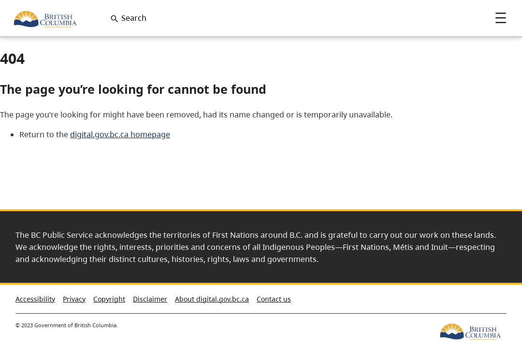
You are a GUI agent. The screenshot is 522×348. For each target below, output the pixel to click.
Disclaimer (150, 299)
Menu (501, 18)
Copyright (109, 299)
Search (133, 18)
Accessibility (35, 299)
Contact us (274, 299)
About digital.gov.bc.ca (212, 299)
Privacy (74, 299)
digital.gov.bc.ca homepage (120, 134)
